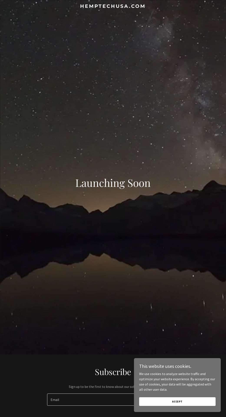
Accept (177, 401)
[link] (113, 6)
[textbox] (97, 400)
